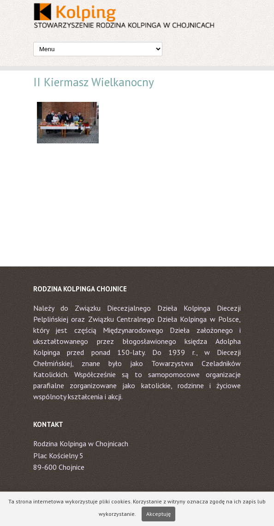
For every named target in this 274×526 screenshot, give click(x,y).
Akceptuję (158, 513)
